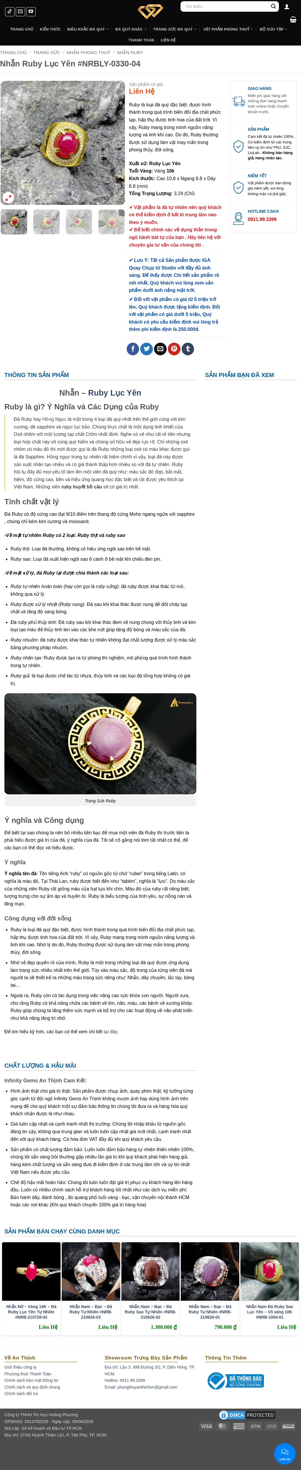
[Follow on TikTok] (10, 12)
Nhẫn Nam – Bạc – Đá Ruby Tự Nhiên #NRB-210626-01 (210, 1312)
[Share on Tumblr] (188, 349)
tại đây (110, 1031)
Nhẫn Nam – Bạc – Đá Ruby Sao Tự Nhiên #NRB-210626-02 (150, 1312)
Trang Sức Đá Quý (175, 29)
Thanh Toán (141, 40)
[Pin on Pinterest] (174, 349)
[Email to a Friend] (160, 349)
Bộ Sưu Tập (274, 29)
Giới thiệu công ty (20, 1367)
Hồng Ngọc (54, 419)
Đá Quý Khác (131, 29)
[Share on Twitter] (146, 349)
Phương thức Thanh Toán (27, 1374)
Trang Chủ (22, 29)
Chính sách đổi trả (21, 1393)
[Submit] (274, 6)
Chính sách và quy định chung (32, 1387)
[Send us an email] (20, 12)
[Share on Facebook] (133, 349)
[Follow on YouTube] (31, 12)
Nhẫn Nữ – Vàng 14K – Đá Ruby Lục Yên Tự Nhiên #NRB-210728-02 (31, 1312)
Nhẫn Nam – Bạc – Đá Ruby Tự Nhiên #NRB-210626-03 (90, 1312)
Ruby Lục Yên (114, 392)
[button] (293, 19)
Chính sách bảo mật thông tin (31, 1380)
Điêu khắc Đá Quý (88, 29)
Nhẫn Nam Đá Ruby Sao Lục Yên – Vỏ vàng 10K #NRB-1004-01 (269, 1312)
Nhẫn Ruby (130, 52)
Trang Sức (46, 52)
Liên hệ (168, 40)
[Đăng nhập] (287, 6)
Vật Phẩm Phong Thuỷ (228, 29)
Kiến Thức (50, 29)
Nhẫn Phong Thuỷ (88, 52)
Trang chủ (13, 52)
